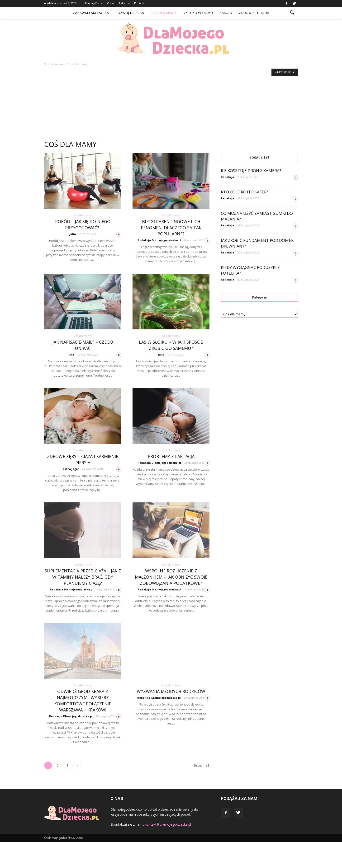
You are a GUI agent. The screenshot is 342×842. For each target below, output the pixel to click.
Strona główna (94, 3)
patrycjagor (71, 469)
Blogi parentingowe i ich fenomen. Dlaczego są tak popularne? (171, 228)
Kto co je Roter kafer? (244, 192)
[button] (292, 13)
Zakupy (225, 12)
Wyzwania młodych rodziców (171, 691)
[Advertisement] (171, 102)
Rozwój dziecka (129, 12)
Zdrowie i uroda (254, 12)
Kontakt (139, 3)
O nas (110, 3)
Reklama (124, 3)
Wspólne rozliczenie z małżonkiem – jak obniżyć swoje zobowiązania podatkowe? (171, 577)
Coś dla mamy (163, 12)
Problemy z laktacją (171, 456)
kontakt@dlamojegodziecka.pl (168, 824)
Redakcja (227, 177)
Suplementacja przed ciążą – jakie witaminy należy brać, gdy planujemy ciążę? (83, 577)
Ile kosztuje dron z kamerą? (251, 170)
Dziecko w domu (198, 12)
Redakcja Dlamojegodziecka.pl (159, 240)
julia (72, 234)
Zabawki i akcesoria (91, 12)
